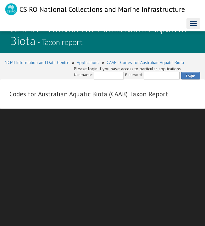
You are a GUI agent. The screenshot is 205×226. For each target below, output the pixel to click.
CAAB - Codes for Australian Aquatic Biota (145, 62)
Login (190, 75)
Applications (88, 62)
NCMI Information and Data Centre (37, 62)
